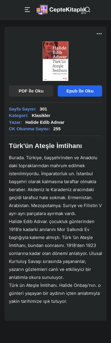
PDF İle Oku (31, 90)
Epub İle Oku (80, 90)
